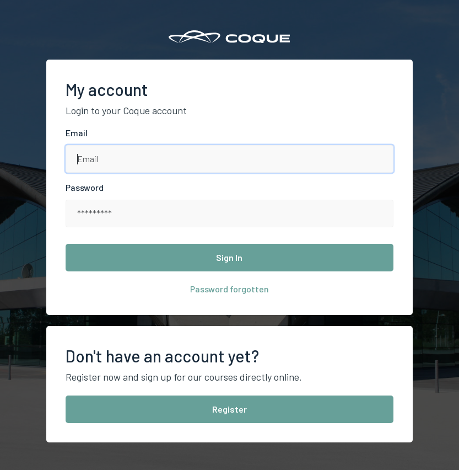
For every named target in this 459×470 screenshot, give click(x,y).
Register (229, 409)
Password (85, 187)
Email (77, 132)
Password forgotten (229, 289)
